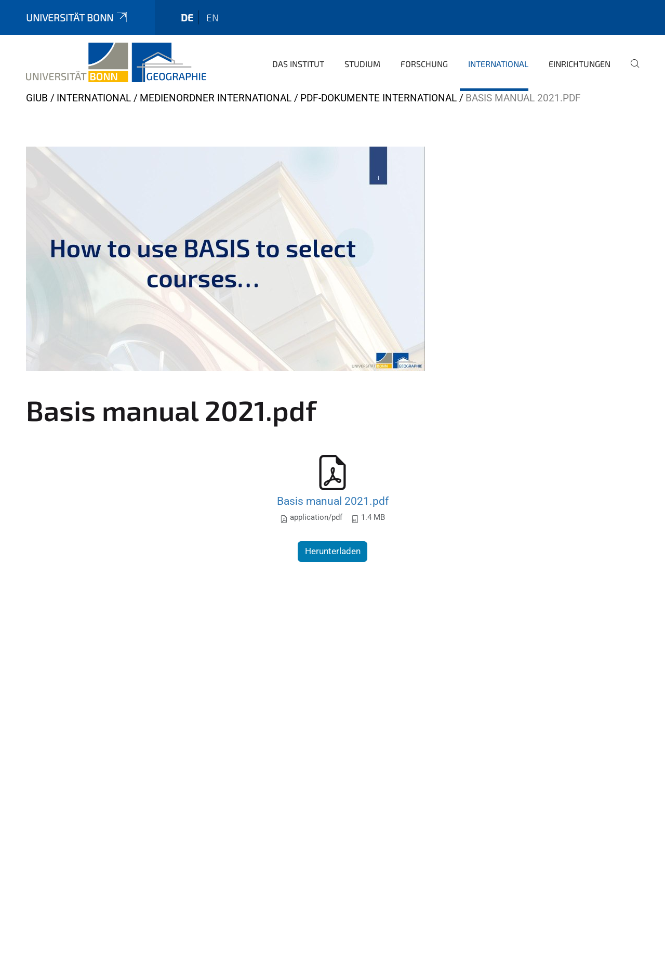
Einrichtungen (579, 64)
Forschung (424, 64)
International (498, 64)
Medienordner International (215, 98)
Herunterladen (333, 551)
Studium (362, 64)
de (187, 17)
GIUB (37, 98)
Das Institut (298, 64)
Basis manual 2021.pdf (333, 500)
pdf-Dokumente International (378, 98)
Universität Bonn (77, 17)
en (212, 17)
